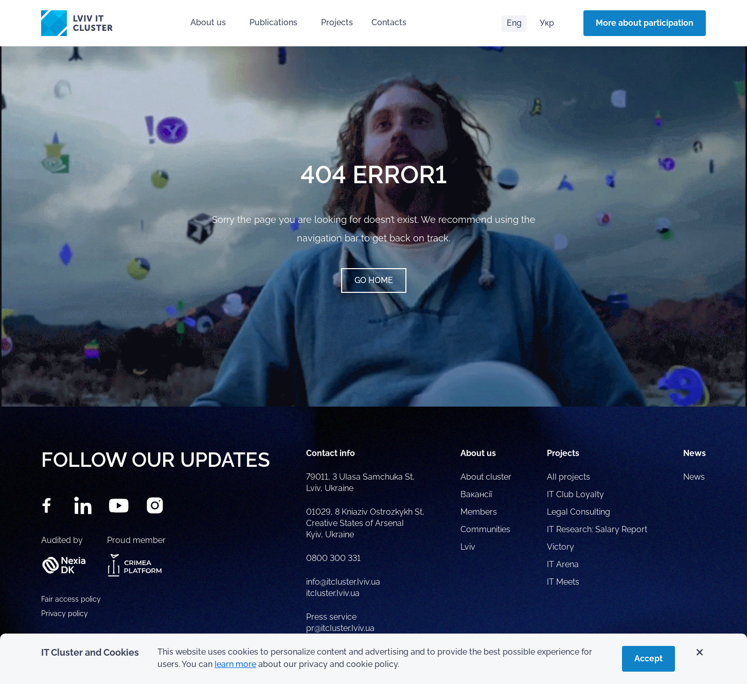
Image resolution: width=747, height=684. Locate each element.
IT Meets (564, 582)
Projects (337, 22)
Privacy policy (64, 613)
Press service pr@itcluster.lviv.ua (340, 622)
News (694, 477)
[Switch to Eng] (514, 23)
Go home (373, 280)
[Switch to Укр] (547, 23)
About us (208, 22)
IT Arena (563, 564)
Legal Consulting (578, 512)
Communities (485, 529)
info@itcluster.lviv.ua (343, 582)
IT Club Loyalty (575, 494)
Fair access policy (71, 599)
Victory (560, 547)
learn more (235, 664)
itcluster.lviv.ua (333, 593)
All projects (568, 477)
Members (478, 512)
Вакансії (476, 494)
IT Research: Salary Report (597, 529)
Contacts (388, 22)
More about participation (644, 23)
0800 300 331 (333, 558)
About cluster (485, 477)
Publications (273, 22)
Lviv (467, 547)
